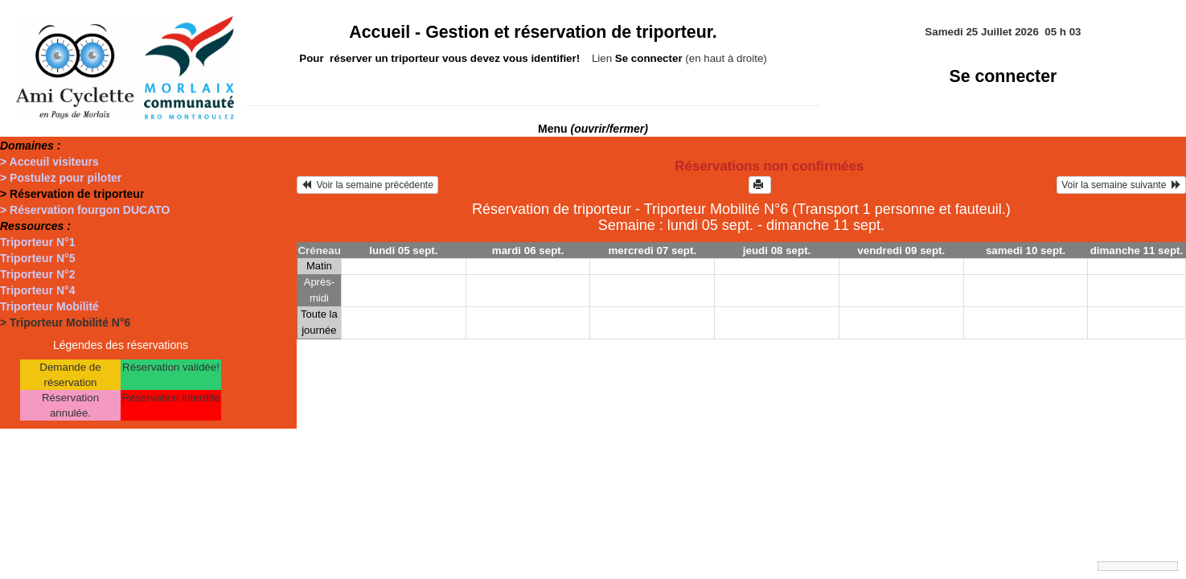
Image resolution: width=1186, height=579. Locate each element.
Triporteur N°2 (38, 274)
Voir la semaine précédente (367, 185)
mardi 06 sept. (528, 250)
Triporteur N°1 (38, 242)
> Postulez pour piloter (60, 177)
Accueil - (533, 32)
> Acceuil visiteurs (49, 161)
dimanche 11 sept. (1137, 250)
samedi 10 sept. (1025, 250)
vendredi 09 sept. (901, 250)
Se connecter (1003, 76)
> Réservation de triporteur (72, 193)
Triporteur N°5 (38, 258)
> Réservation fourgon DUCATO (85, 209)
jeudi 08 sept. (777, 250)
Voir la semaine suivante (1121, 185)
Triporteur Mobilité (49, 306)
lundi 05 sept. (403, 250)
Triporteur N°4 (38, 290)
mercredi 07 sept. (653, 250)
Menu (593, 128)
